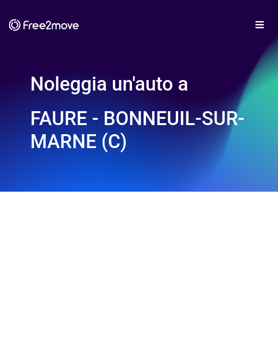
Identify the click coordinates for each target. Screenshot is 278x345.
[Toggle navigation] (259, 25)
